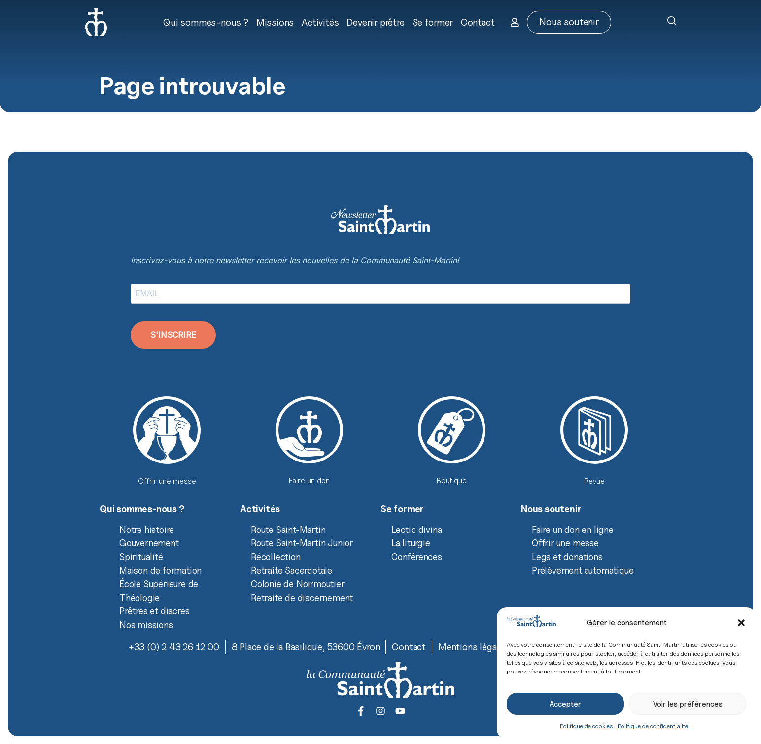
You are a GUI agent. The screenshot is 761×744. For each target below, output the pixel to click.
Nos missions (146, 624)
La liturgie (410, 542)
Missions (275, 22)
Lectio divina (416, 529)
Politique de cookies (586, 726)
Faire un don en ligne (573, 529)
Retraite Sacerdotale (291, 570)
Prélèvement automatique (582, 570)
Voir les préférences (688, 704)
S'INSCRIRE (173, 335)
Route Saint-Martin (288, 529)
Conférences (416, 556)
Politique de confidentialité (653, 726)
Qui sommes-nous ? (205, 22)
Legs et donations (567, 556)
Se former (433, 22)
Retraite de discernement (302, 597)
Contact (478, 22)
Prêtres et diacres (154, 610)
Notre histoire (146, 529)
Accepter (565, 704)
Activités (320, 22)
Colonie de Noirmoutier (298, 583)
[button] (741, 623)
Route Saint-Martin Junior (302, 542)
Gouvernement (149, 542)
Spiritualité (141, 556)
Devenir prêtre (375, 22)
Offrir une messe (565, 542)
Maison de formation (160, 570)
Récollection (276, 556)
